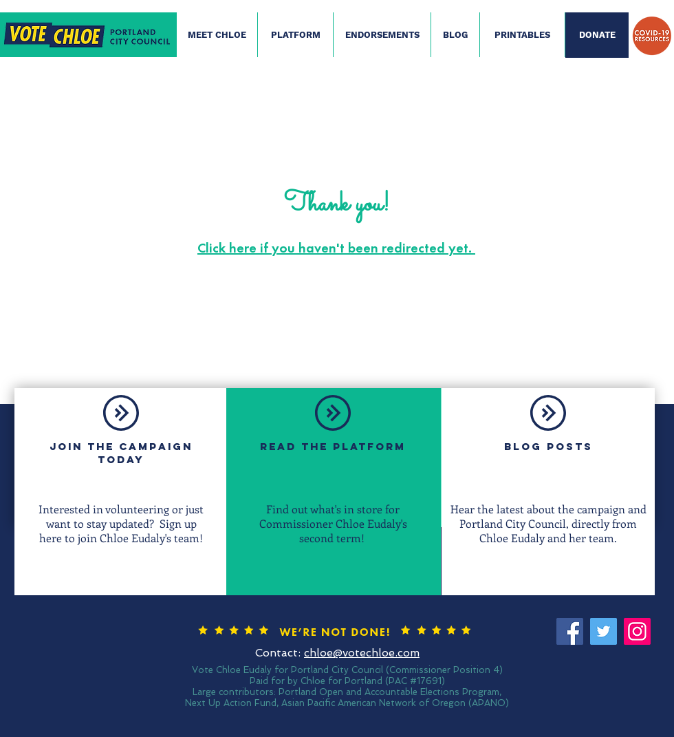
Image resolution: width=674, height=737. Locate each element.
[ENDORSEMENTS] (382, 35)
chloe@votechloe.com (362, 652)
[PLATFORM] (295, 35)
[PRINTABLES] (522, 35)
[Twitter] (603, 631)
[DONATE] (597, 35)
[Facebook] (569, 631)
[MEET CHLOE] (217, 35)
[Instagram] (637, 631)
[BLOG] (455, 35)
